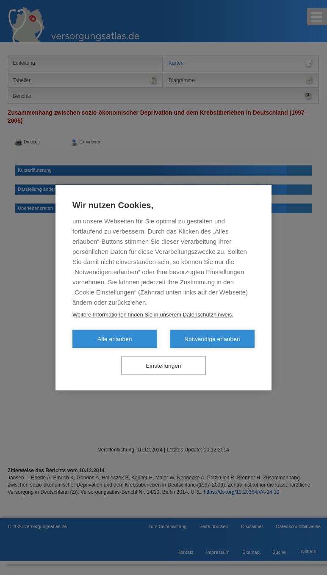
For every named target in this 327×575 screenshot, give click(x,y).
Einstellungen (163, 365)
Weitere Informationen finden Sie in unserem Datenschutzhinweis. (152, 314)
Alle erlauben (114, 339)
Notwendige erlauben (212, 339)
